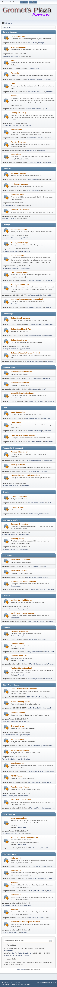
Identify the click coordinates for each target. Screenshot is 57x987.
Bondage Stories (17, 255)
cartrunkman (49, 280)
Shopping (15, 96)
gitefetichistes (25, 238)
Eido (37, 68)
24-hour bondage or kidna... (10, 251)
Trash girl (21, 636)
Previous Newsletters (19, 184)
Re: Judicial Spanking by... (10, 549)
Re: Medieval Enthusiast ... (34, 307)
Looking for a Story (18, 113)
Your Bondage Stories (19, 272)
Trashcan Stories (17, 643)
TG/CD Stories (16, 776)
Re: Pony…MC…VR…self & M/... (12, 125)
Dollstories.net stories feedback (23, 581)
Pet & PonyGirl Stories (20, 750)
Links (13, 83)
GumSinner (47, 431)
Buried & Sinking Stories (21, 702)
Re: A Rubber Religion (33, 418)
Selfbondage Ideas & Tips (21, 329)
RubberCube (46, 418)
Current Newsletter (18, 173)
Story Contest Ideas (19, 818)
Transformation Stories (20, 787)
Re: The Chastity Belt (35, 514)
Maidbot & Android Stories (21, 600)
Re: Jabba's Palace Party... (38, 878)
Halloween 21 (16, 909)
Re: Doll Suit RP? (35, 566)
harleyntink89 (24, 609)
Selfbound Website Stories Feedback (25, 353)
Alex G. (49, 138)
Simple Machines (16, 982)
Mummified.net (16, 398)
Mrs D (49, 503)
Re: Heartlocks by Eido (37, 848)
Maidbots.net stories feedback (23, 613)
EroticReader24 (43, 577)
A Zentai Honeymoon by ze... (35, 771)
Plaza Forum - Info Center (14, 941)
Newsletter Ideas (17, 195)
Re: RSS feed (32, 43)
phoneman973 (26, 486)
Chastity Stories (17, 507)
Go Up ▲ (53, 982)
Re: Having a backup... (36, 324)
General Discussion (18, 36)
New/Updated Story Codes (10, 56)
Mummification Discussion (21, 372)
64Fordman (22, 827)
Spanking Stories (18, 539)
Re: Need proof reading (35, 431)
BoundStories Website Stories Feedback (27, 299)
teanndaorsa (49, 361)
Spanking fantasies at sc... (10, 534)
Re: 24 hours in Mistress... (35, 280)
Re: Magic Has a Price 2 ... (37, 918)
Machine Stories (17, 739)
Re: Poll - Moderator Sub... (10, 833)
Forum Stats (10, 945)
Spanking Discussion (19, 524)
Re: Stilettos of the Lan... (35, 442)
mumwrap (24, 932)
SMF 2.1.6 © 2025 (6, 982)
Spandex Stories (17, 763)
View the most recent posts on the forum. (16, 955)
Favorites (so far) (31, 150)
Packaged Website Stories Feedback (25, 475)
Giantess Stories (17, 726)
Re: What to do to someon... (36, 503)
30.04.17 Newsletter (33, 190)
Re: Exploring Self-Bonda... (10, 238)
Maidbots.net (15, 618)
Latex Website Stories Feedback (24, 435)
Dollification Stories (19, 571)
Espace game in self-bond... (10, 349)
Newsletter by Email (8, 218)
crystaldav (48, 79)
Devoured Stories (18, 713)
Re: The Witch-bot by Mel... (38, 866)
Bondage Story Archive (20, 284)
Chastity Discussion (19, 496)
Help (38, 982)
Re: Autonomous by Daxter (38, 746)
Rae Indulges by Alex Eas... (10, 721)
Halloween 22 (16, 895)
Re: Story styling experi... (35, 162)
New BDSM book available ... (36, 138)
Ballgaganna (46, 378)
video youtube (33, 639)
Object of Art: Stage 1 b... (36, 401)
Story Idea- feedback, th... (10, 609)
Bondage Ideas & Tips (19, 242)
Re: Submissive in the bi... (38, 664)
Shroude (44, 471)
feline (50, 746)
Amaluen (46, 514)
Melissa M (51, 621)
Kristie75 (44, 389)
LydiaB (49, 708)
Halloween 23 (16, 882)
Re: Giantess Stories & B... (36, 92)
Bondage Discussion (19, 229)
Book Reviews (16, 130)
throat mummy (34, 389)
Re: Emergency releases (33, 335)
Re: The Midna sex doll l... (34, 109)
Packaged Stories (18, 465)
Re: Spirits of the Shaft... (37, 891)
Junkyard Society (49, 652)
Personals (15, 73)
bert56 (49, 295)
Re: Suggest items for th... (10, 205)
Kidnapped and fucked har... (10, 268)
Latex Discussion (18, 412)
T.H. (49, 918)
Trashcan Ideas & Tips (20, 656)
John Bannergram (25, 905)
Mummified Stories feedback (22, 393)
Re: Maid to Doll (31, 577)
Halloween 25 (16, 858)
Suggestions (16, 154)
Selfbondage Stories (19, 340)
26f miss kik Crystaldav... (35, 79)
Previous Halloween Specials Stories (25, 922)
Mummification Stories (20, 383)
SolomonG (49, 92)
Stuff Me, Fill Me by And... (10, 796)
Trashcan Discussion (19, 631)
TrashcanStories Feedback (21, 668)
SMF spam (21, 970)
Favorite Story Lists (18, 142)
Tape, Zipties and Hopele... (35, 361)
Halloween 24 (16, 870)
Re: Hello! (31, 68)
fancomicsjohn (25, 735)
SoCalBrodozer (25, 759)
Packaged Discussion (19, 452)
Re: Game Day (34, 471)
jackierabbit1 (24, 549)
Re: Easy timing (35, 378)
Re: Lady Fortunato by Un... (10, 932)
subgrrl (49, 891)
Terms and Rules (45, 982)
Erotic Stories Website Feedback (24, 689)
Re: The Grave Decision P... (36, 708)
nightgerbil (51, 589)
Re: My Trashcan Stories (34, 652)
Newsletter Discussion (20, 210)
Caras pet (41, 43)
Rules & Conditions (18, 47)
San (46, 109)
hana (44, 566)
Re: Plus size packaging (34, 460)
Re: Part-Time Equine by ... (10, 759)
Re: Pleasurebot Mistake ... (37, 621)
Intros (13, 60)
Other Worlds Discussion (21, 800)
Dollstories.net (15, 586)
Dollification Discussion (20, 560)
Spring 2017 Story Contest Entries (24, 837)
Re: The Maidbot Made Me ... (11, 486)
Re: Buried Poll (34, 808)
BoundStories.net (16, 304)
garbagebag (43, 639)
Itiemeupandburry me (47, 808)
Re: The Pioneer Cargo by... (37, 589)
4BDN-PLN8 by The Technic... (36, 697)
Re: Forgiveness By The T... (36, 295)
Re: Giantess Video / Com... (10, 735)
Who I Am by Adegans (34, 782)
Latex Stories (16, 422)
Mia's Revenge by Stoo (35, 678)
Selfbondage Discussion (20, 318)
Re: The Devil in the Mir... (10, 905)
